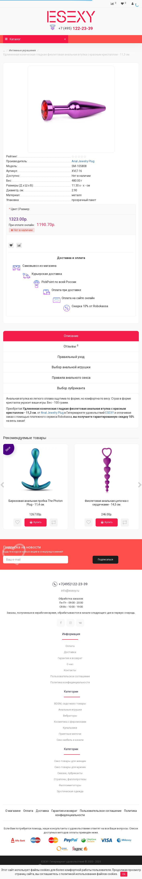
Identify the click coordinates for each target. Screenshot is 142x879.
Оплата (70, 646)
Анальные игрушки (70, 709)
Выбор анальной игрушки (71, 367)
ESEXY (109, 412)
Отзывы (71, 346)
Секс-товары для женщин (70, 761)
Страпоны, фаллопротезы (70, 779)
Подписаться (105, 559)
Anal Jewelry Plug (52, 412)
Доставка (70, 652)
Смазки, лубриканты (70, 773)
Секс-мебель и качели (70, 739)
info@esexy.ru (70, 590)
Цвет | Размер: (20, 209)
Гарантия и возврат (70, 658)
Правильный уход (71, 357)
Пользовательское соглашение (70, 676)
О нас (70, 664)
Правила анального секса (71, 378)
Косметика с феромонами (70, 721)
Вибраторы (70, 715)
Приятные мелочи (70, 733)
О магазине (13, 810)
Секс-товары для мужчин (70, 767)
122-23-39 (75, 28)
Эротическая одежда (70, 791)
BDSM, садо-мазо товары (70, 703)
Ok (123, 874)
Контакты (70, 670)
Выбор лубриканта (71, 388)
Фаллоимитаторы (70, 785)
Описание (71, 336)
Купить (35, 522)
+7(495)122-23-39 (70, 584)
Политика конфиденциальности (70, 682)
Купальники (70, 727)
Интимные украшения (22, 50)
